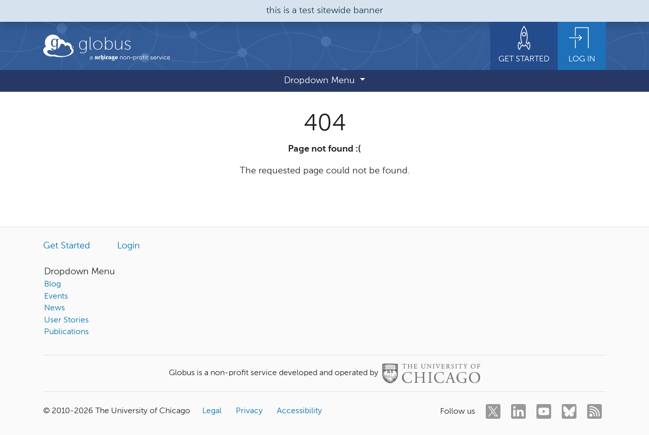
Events (56, 297)
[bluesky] (569, 411)
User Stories (66, 320)
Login (128, 245)
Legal (212, 411)
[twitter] (493, 411)
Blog (52, 284)
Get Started (66, 245)
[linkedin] (518, 411)
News (54, 308)
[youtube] (543, 411)
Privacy (249, 411)
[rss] (594, 411)
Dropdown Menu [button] (320, 80)
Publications (66, 332)
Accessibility (299, 411)
